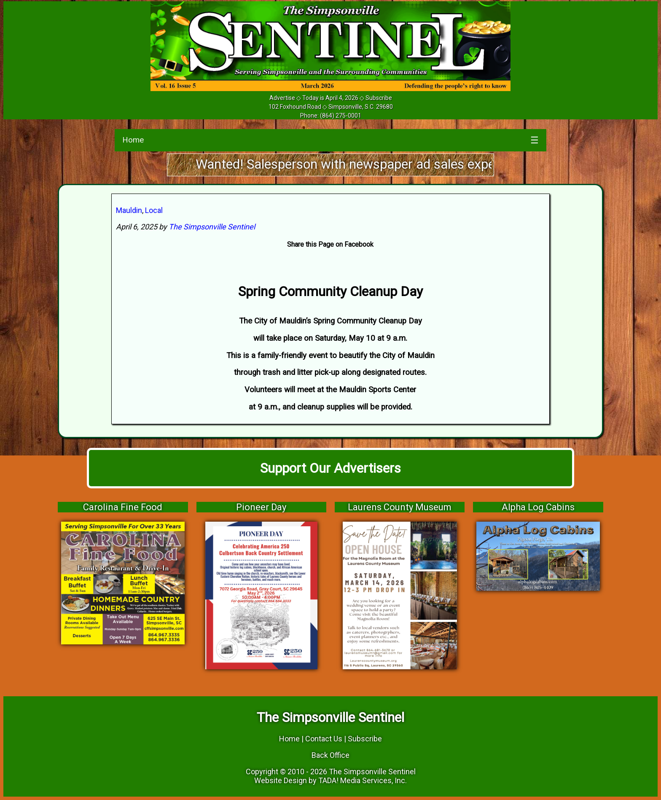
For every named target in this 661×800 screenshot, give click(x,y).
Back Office (330, 755)
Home (133, 140)
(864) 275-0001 (340, 115)
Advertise (282, 97)
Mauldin (129, 210)
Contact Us (323, 738)
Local (154, 210)
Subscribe (378, 97)
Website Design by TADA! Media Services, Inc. (330, 780)
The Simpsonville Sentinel (212, 226)
